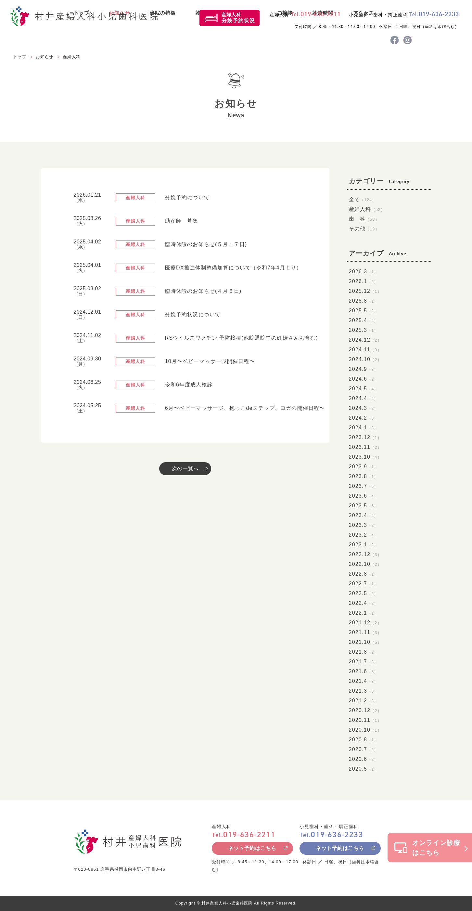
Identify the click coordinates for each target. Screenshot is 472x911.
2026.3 (363, 271)
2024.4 (363, 398)
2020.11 (365, 720)
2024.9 (363, 369)
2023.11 (365, 447)
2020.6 (363, 759)
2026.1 (363, 281)
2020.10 (365, 730)
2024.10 (365, 359)
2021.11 (365, 632)
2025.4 (363, 320)
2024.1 (363, 427)
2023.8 (363, 476)
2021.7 (363, 661)
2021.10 (365, 642)
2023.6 (363, 496)
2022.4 (363, 603)
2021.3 (363, 691)
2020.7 (363, 749)
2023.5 (363, 505)
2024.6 (363, 379)
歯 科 (364, 219)
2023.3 (363, 525)
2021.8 (363, 652)
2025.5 (363, 310)
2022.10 (365, 564)
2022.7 (363, 583)
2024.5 (363, 388)
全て (362, 199)
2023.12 (365, 437)
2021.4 (363, 681)
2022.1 (363, 613)
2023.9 (363, 466)
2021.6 (363, 671)
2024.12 (365, 340)
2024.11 (365, 349)
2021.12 (365, 622)
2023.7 (363, 486)
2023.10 (365, 457)
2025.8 (363, 301)
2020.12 (365, 710)
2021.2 (363, 700)
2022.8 (363, 574)
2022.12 (365, 554)
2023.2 (363, 535)
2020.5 (363, 769)
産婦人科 (238, 17)
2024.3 (363, 408)
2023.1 (363, 544)
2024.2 (363, 418)
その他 (364, 228)
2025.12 (365, 291)
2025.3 (363, 330)
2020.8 (363, 739)
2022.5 (363, 593)
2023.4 (363, 515)
